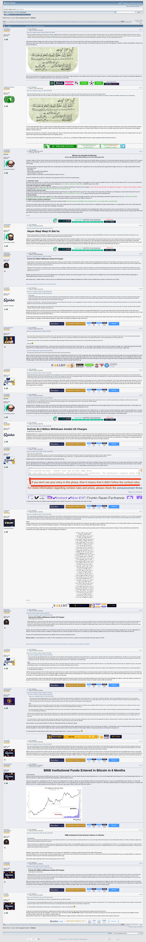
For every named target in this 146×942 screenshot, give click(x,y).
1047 (96, 22)
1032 (56, 22)
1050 (105, 22)
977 (49, 21)
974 (42, 21)
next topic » (139, 21)
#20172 (140, 511)
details (38, 270)
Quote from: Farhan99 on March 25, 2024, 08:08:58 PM (40, 293)
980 (55, 21)
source (28, 215)
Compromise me (8, 327)
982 (59, 21)
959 (10, 21)
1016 (12, 22)
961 (15, 21)
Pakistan (33, 18)
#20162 (140, 87)
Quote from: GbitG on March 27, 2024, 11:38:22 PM (38, 613)
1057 (124, 22)
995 (87, 21)
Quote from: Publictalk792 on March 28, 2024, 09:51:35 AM (39, 897)
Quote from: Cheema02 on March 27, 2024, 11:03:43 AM (39, 372)
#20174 (140, 650)
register (22, 9)
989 (74, 21)
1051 (107, 22)
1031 (53, 22)
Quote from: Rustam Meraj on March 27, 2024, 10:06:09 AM (40, 398)
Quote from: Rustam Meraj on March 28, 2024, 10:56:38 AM (40, 833)
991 (78, 21)
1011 (128, 21)
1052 (110, 22)
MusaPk (6, 894)
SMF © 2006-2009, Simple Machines (79, 939)
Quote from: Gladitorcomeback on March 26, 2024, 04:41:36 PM (41, 32)
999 (95, 21)
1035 (64, 22)
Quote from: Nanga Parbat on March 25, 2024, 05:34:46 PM (40, 350)
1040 (77, 22)
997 (91, 21)
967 (27, 21)
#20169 (140, 395)
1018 (17, 22)
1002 (103, 21)
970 (34, 21)
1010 (125, 21)
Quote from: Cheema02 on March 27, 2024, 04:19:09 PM (39, 256)
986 (68, 21)
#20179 (140, 863)
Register (24, 14)
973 (40, 21)
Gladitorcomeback (9, 87)
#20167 (140, 328)
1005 (111, 21)
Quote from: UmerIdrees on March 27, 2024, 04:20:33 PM (39, 90)
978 (51, 21)
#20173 (140, 610)
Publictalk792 (7, 689)
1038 (72, 22)
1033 (58, 22)
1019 (20, 22)
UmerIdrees (7, 29)
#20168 (140, 370)
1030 (50, 22)
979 (53, 21)
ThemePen (7, 510)
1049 (102, 22)
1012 (131, 21)
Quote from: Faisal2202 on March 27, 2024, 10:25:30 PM (39, 514)
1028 (45, 22)
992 (80, 21)
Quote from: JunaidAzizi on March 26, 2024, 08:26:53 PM (39, 291)
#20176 (140, 741)
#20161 (140, 29)
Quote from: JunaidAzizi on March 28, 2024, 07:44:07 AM (39, 692)
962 (17, 21)
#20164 (140, 225)
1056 (121, 22)
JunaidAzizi (7, 369)
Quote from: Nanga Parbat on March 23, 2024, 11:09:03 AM (40, 451)
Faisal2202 (7, 150)
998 (93, 21)
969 (32, 21)
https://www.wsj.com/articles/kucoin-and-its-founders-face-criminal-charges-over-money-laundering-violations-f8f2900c (58, 644)
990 (76, 21)
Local (12, 18)
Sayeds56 (6, 253)
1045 (91, 22)
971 (36, 21)
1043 (86, 22)
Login (19, 14)
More (28, 14)
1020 (23, 22)
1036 (66, 22)
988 (72, 21)
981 (57, 21)
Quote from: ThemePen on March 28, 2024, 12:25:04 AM (39, 653)
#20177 (140, 765)
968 (29, 21)
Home (7, 14)
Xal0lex (36, 152)
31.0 (21, 12)
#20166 (140, 288)
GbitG (5, 422)
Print (141, 23)
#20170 (140, 423)
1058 (126, 22)
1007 (116, 21)
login (17, 9)
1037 (69, 22)
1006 (114, 21)
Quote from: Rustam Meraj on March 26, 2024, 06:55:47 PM (40, 228)
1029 (47, 22)
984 (63, 21)
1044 (88, 22)
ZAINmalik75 (7, 224)
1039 (75, 22)
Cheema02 (7, 740)
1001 (100, 21)
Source (28, 600)
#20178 (140, 830)
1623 (4, 23)
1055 (118, 22)
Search (15, 14)
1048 (99, 22)
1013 (4, 22)
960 (13, 21)
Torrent (24, 12)
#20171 (140, 448)
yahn (75, 465)
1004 (108, 21)
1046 (94, 22)
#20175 (140, 689)
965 (23, 21)
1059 (129, 22)
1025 (36, 22)
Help (11, 14)
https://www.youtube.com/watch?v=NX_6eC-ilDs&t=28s (41, 284)
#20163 (140, 151)
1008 (119, 21)
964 (21, 21)
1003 (106, 21)
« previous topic (138, 20)
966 (25, 21)
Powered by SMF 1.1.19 (64, 939)
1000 (97, 21)
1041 (80, 22)
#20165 (140, 253)
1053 (113, 22)
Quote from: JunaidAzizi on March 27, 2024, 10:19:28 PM (39, 744)
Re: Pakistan (32, 29)
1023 (31, 22)
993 (82, 21)
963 (19, 21)
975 (44, 21)
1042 (83, 22)
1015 (9, 22)
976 (46, 21)
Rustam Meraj (8, 764)
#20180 (140, 894)
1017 (15, 22)
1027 (42, 22)
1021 (26, 22)
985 (65, 21)
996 (89, 21)
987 (70, 21)
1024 (34, 22)
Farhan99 (6, 288)
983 (61, 21)
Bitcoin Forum (6, 18)
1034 (61, 22)
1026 (39, 22)
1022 (28, 22)
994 (85, 21)
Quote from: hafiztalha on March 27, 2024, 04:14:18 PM (39, 331)
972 (38, 21)
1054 (116, 22)
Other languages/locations (22, 18)
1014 (6, 22)
